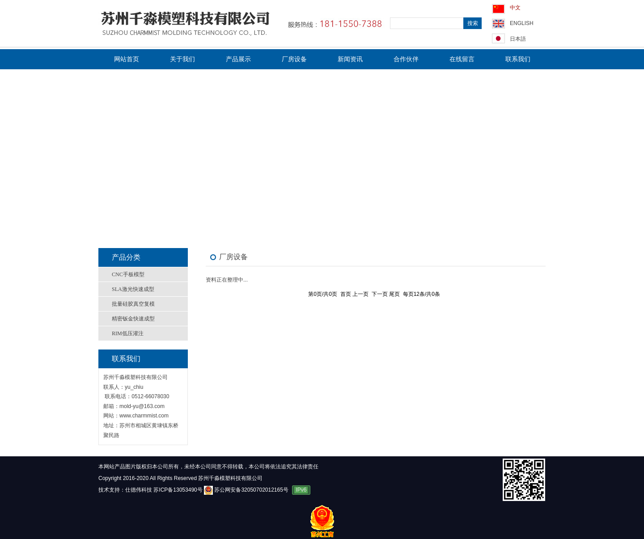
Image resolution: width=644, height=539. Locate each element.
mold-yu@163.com (142, 406)
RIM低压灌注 (128, 333)
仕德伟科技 (138, 490)
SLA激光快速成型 (133, 289)
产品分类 (126, 257)
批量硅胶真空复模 (133, 304)
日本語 (518, 39)
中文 (515, 7)
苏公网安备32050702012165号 (247, 490)
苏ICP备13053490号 (177, 490)
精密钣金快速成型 (133, 319)
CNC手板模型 (128, 274)
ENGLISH (522, 23)
